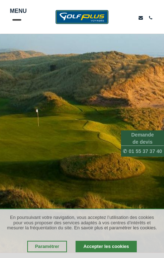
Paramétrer (47, 246)
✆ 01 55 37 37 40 (142, 151)
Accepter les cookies (106, 246)
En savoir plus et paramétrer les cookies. (115, 227)
